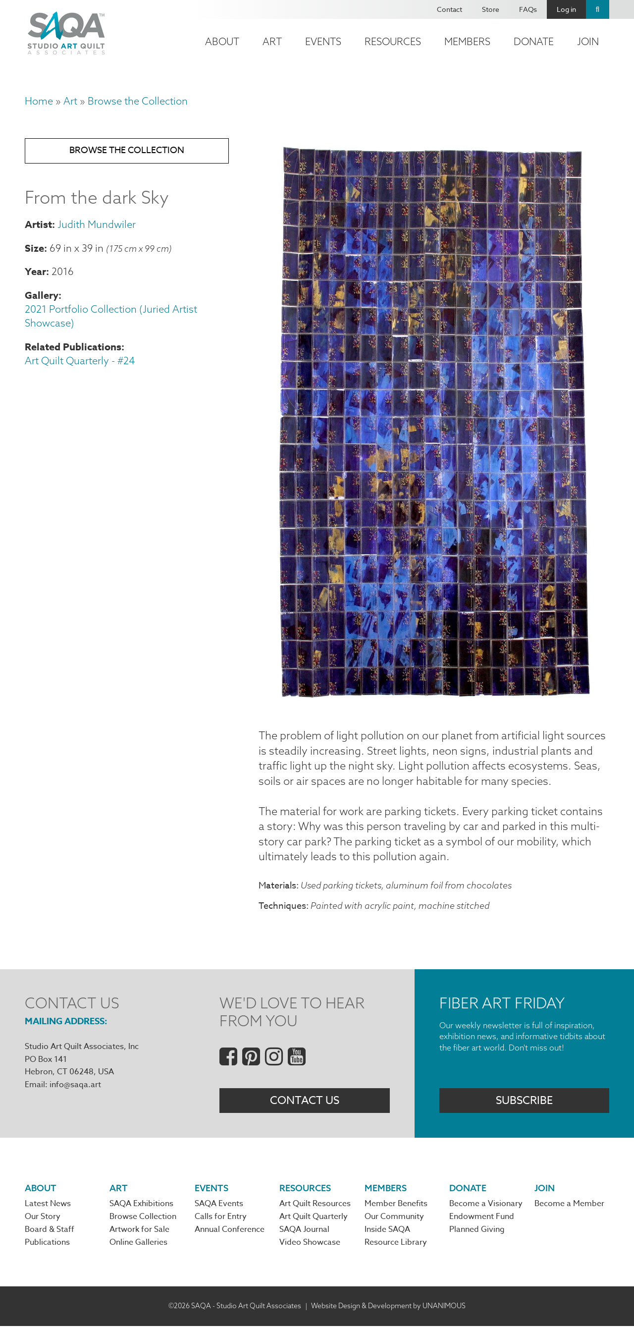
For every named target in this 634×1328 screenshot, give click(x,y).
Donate (534, 41)
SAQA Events (219, 1206)
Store (490, 9)
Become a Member (569, 1206)
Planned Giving (477, 1232)
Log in (566, 9)
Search (597, 9)
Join (588, 41)
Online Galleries (138, 1245)
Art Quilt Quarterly (313, 1219)
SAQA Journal (304, 1232)
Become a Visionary (486, 1206)
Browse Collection (142, 1219)
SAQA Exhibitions (141, 1206)
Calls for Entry (221, 1219)
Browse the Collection (138, 101)
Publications (47, 1245)
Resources (393, 41)
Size (34, 249)
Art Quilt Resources (315, 1206)
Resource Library (396, 1245)
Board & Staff (49, 1232)
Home (39, 101)
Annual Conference (229, 1232)
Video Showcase (309, 1245)
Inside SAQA (387, 1232)
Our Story (42, 1219)
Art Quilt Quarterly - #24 (80, 361)
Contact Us (304, 1102)
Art (272, 41)
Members (467, 41)
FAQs (528, 9)
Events (323, 41)
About (222, 41)
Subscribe (524, 1102)
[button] (434, 704)
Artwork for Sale (139, 1232)
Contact (449, 9)
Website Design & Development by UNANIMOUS (388, 1308)
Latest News (48, 1206)
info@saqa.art (75, 1086)
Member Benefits (396, 1206)
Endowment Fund (481, 1219)
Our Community (394, 1219)
